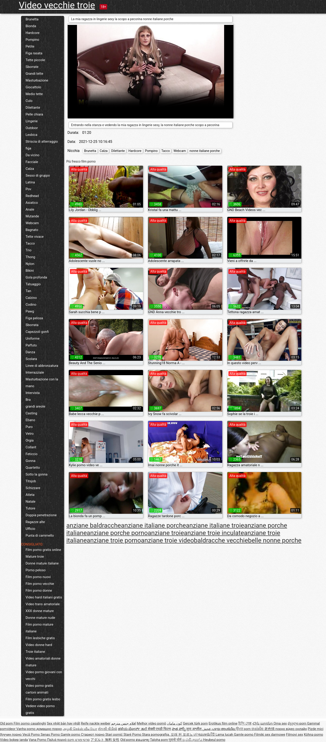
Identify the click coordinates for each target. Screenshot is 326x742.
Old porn (7, 723)
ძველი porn (297, 723)
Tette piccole (35, 60)
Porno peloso (36, 570)
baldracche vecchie (221, 540)
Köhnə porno (313, 734)
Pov (28, 189)
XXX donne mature (40, 611)
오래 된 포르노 (182, 734)
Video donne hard (39, 645)
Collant (31, 447)
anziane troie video (167, 540)
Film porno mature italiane (39, 627)
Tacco (30, 243)
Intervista (33, 393)
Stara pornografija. (156, 734)
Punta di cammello (40, 535)
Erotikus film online (223, 723)
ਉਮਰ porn (244, 729)
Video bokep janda (14, 740)
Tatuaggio (33, 284)
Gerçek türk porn (195, 723)
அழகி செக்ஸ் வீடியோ (80, 729)
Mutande (32, 216)
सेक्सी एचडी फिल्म (159, 729)
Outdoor (32, 128)
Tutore (30, 508)
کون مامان (174, 723)
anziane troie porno (114, 540)
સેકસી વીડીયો (107, 729)
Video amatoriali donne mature (43, 661)
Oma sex (280, 723)
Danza (30, 352)
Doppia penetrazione (41, 515)
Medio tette (34, 94)
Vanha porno (26, 729)
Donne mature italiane (42, 563)
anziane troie (166, 533)
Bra (28, 400)
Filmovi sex (294, 734)
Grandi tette (34, 74)
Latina (30, 182)
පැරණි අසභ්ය (192, 740)
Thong (30, 257)
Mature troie (35, 557)
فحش (206, 729)
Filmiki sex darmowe (269, 734)
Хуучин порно (11, 734)
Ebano (30, 420)
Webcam (32, 223)
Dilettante (33, 108)
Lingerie (32, 121)
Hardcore (33, 33)
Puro (29, 427)
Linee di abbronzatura (42, 366)
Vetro (30, 434)
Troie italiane (35, 652)
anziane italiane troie (215, 525)
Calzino (31, 298)
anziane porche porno (117, 533)
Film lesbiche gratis (40, 638)
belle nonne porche (274, 540)
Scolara (31, 359)
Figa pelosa (34, 318)
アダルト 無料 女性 (105, 740)
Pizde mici (315, 729)
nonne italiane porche (204, 151)
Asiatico (32, 203)
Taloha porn (159, 740)
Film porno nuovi (38, 577)
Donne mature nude (40, 618)
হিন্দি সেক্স (245, 723)
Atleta (30, 495)
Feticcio (32, 454)
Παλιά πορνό (57, 740)
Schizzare (33, 488)
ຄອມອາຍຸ (143, 740)
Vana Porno (38, 740)
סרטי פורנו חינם (78, 740)
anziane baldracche (93, 525)
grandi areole (35, 406)
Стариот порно (93, 734)
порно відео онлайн (291, 729)
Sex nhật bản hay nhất (63, 723)
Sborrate (32, 67)
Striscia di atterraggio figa (42, 144)
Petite (30, 46)
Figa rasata (34, 53)
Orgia (30, 440)
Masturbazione (37, 80)
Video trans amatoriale (43, 604)
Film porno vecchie (40, 584)
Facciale (32, 162)
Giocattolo (33, 87)
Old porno (128, 740)
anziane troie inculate (214, 533)
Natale (31, 501)
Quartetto (33, 468)
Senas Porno (51, 734)
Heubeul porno (214, 740)
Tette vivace (35, 237)
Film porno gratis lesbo (43, 699)
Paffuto (31, 345)
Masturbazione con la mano (42, 382)
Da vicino (32, 155)
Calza (30, 169)
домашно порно (49, 729)
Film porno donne (39, 590)
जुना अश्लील (194, 729)
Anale (30, 209)
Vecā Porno (31, 734)
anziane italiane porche (153, 525)
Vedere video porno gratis (40, 709)
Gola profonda (36, 277)
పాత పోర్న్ (179, 729)
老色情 (270, 729)
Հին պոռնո (262, 723)
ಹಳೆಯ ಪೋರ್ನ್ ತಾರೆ (133, 729)
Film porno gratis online (43, 550)
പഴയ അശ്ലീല (223, 729)
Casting (31, 413)
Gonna (31, 461)
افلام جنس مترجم (123, 723)
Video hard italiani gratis (44, 597)
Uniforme (33, 338)
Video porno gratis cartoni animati (39, 689)
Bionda (31, 26)
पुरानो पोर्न (175, 740)
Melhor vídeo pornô (151, 723)
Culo (29, 101)
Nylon (30, 264)
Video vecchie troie (57, 5)
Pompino (32, 40)
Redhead (32, 196)
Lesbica (31, 135)
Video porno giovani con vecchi (44, 675)
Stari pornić (114, 734)
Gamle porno (71, 734)
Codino (31, 305)
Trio (28, 250)
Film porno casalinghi (30, 723)
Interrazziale (35, 372)
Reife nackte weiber (95, 723)
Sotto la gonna (37, 474)
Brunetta (32, 19)
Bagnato (32, 230)
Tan (28, 291)
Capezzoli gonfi (37, 332)
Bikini (30, 271)
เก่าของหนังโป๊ (205, 734)
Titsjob (31, 481)
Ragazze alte (35, 522)
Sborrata (32, 325)
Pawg (30, 311)
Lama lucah (225, 734)
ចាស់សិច (258, 729)
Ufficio (30, 529)
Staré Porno (132, 734)
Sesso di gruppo (38, 175)
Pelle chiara (34, 114)
